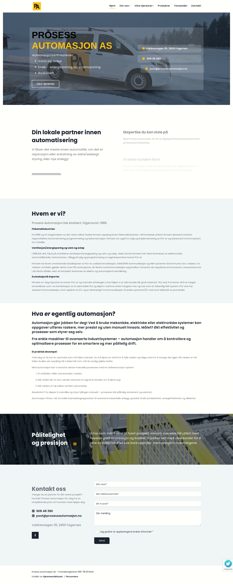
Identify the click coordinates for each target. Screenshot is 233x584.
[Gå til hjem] (37, 6)
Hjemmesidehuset (53, 576)
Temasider (180, 5)
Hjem (112, 5)
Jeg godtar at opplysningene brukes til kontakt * (126, 531)
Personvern (72, 576)
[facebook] (35, 535)
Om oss (124, 5)
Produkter (164, 5)
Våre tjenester (143, 5)
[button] (46, 84)
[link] (122, 6)
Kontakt (196, 5)
